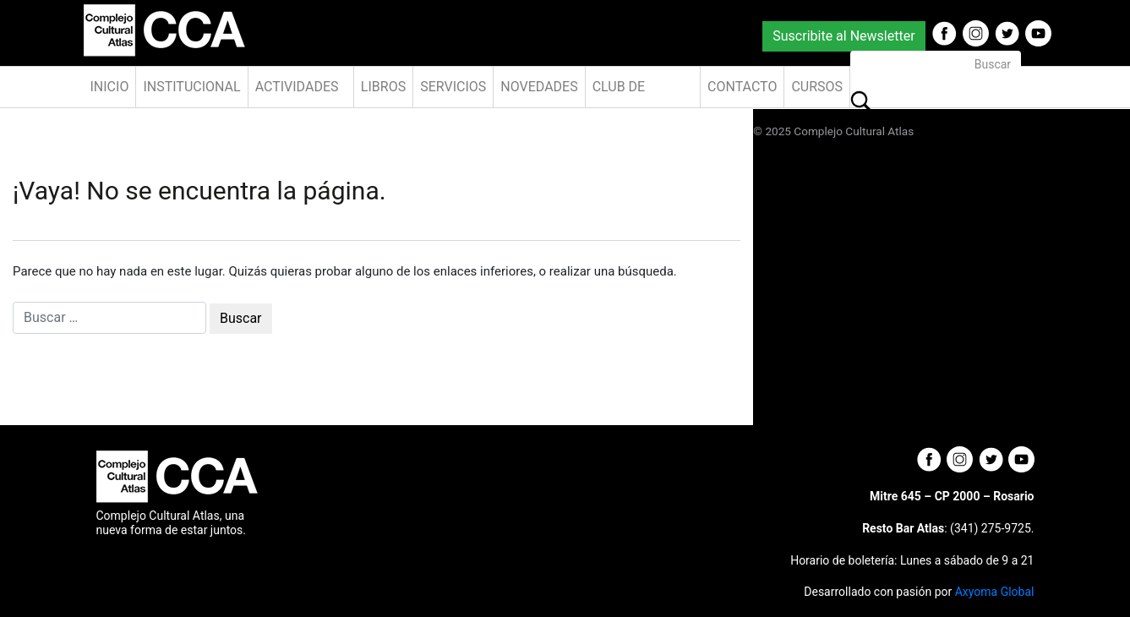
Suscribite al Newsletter (843, 36)
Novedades (538, 87)
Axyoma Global (994, 591)
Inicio (109, 87)
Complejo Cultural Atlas (854, 131)
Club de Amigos (619, 93)
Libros (383, 87)
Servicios (453, 87)
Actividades (297, 87)
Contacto (742, 87)
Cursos (817, 87)
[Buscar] (935, 65)
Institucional (191, 87)
